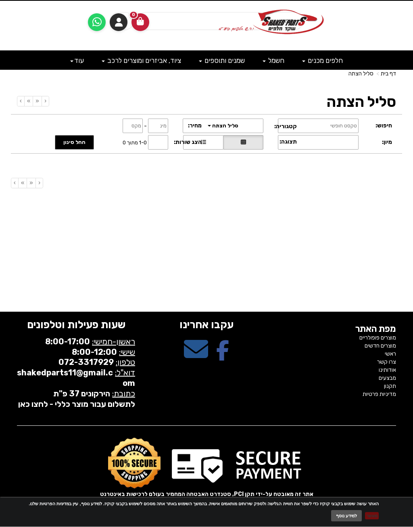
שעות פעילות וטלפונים (76, 325)
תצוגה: (288, 141)
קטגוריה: (285, 126)
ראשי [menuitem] (390, 353)
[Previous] (37, 101)
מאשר (372, 515)
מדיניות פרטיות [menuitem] (379, 394)
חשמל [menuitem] (273, 60)
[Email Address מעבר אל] (196, 356)
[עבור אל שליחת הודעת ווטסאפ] (97, 22)
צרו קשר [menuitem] (386, 361)
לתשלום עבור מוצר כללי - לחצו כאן (76, 404)
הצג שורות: (188, 142)
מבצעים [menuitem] (387, 378)
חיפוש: (383, 125)
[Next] (28, 101)
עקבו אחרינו (206, 325)
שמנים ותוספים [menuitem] (222, 60)
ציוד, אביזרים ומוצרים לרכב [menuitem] (141, 60)
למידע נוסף (346, 515)
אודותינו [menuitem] (387, 370)
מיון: (387, 142)
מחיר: (195, 125)
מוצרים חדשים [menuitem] (380, 345)
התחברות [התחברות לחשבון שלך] (118, 22)
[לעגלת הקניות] (140, 22)
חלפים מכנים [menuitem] (322, 60)
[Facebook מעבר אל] (222, 356)
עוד (77, 60)
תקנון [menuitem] (390, 386)
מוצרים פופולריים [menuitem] (377, 337)
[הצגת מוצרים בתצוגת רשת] (243, 142)
